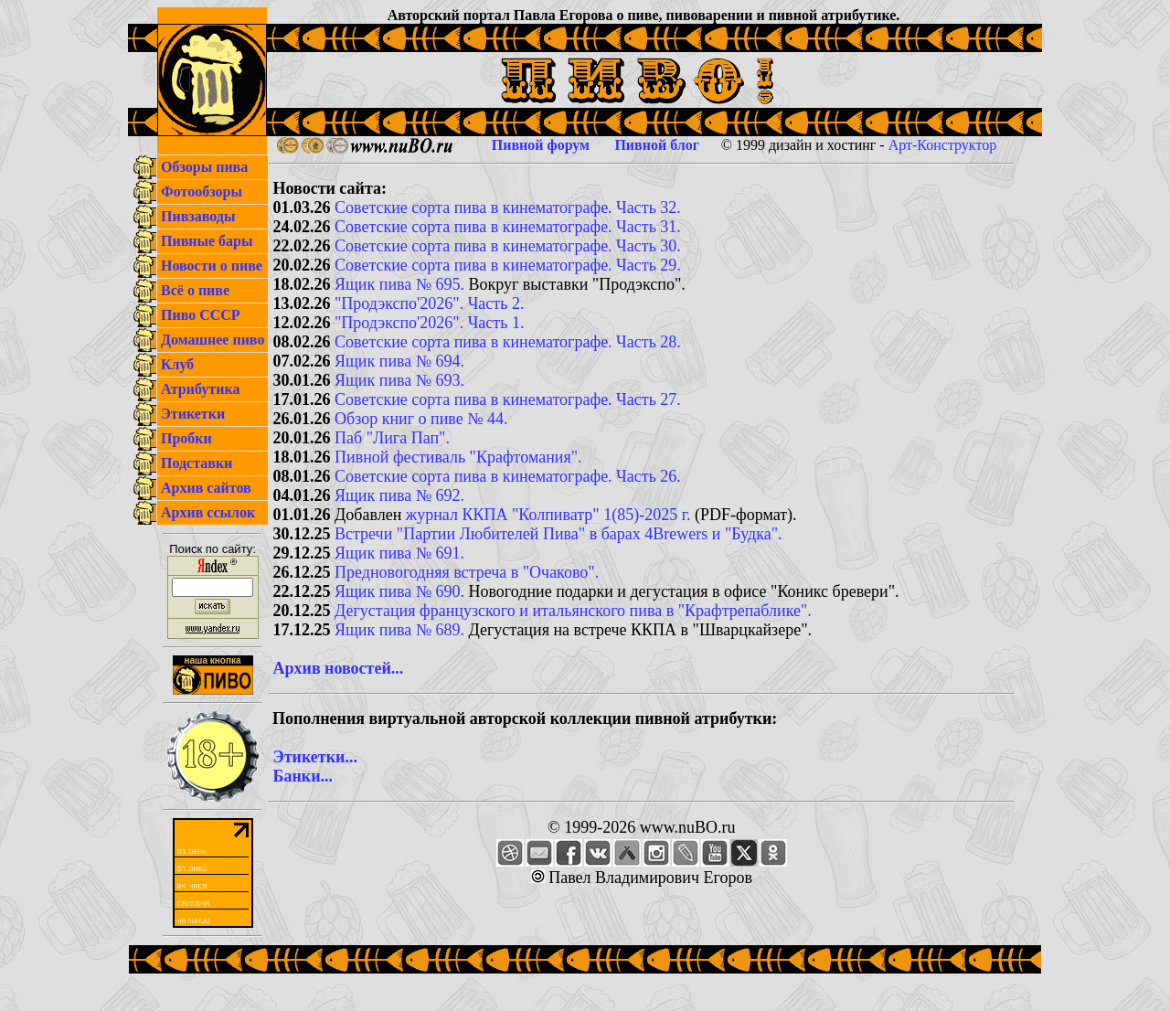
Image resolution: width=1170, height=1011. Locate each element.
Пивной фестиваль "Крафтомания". (458, 457)
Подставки (196, 463)
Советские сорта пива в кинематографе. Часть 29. (508, 265)
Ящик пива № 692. (399, 495)
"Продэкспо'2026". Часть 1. (429, 323)
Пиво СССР (200, 315)
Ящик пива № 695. (399, 284)
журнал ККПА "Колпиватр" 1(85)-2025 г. (548, 515)
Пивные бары (207, 241)
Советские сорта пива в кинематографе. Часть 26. (508, 476)
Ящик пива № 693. (399, 380)
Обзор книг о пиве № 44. (421, 419)
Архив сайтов (206, 487)
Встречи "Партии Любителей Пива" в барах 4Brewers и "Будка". (558, 534)
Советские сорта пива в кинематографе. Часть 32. (508, 207)
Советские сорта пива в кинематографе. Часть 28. (508, 342)
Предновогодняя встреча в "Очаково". (467, 572)
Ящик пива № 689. (399, 630)
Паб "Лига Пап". (392, 438)
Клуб (177, 364)
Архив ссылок (208, 512)
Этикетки (193, 413)
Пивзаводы (198, 216)
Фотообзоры (201, 191)
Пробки (186, 438)
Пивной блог (656, 145)
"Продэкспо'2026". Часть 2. (429, 303)
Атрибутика (200, 389)
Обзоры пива (204, 167)
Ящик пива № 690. (399, 591)
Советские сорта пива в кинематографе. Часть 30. (508, 246)
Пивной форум (541, 145)
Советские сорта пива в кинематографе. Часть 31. (508, 227)
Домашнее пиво (212, 339)
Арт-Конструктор (942, 145)
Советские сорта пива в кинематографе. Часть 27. (508, 399)
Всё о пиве (195, 290)
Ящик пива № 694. (399, 361)
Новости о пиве (211, 265)
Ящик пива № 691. (399, 553)
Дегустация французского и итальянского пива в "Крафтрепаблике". (573, 610)
